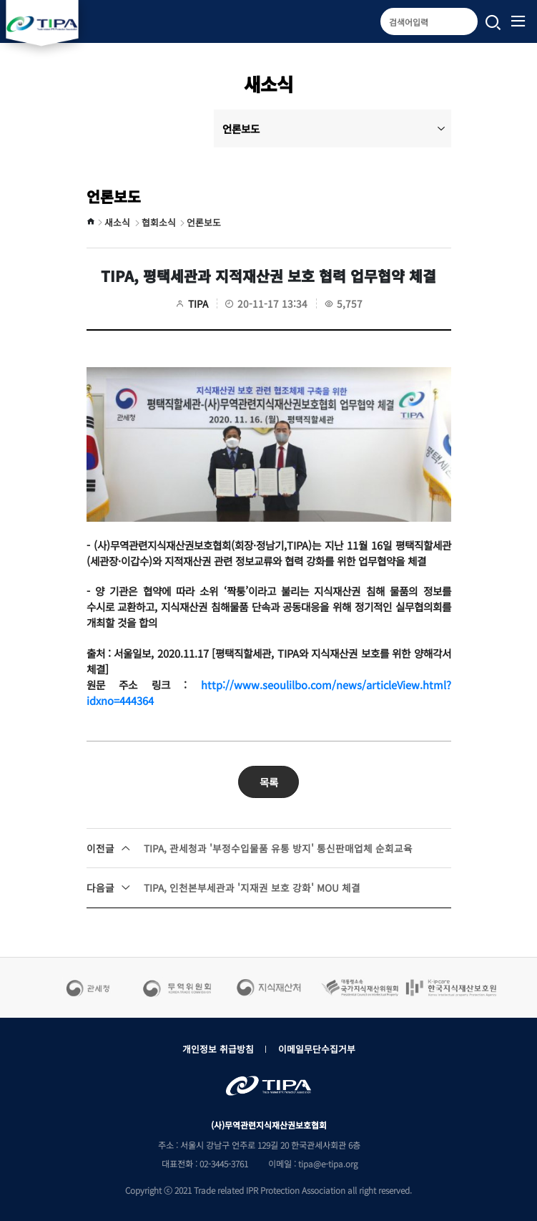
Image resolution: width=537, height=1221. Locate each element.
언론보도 (333, 128)
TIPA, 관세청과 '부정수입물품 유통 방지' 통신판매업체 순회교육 (250, 848)
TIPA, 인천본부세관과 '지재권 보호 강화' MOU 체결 (223, 887)
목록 (269, 781)
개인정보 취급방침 (218, 1049)
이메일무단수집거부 (316, 1049)
